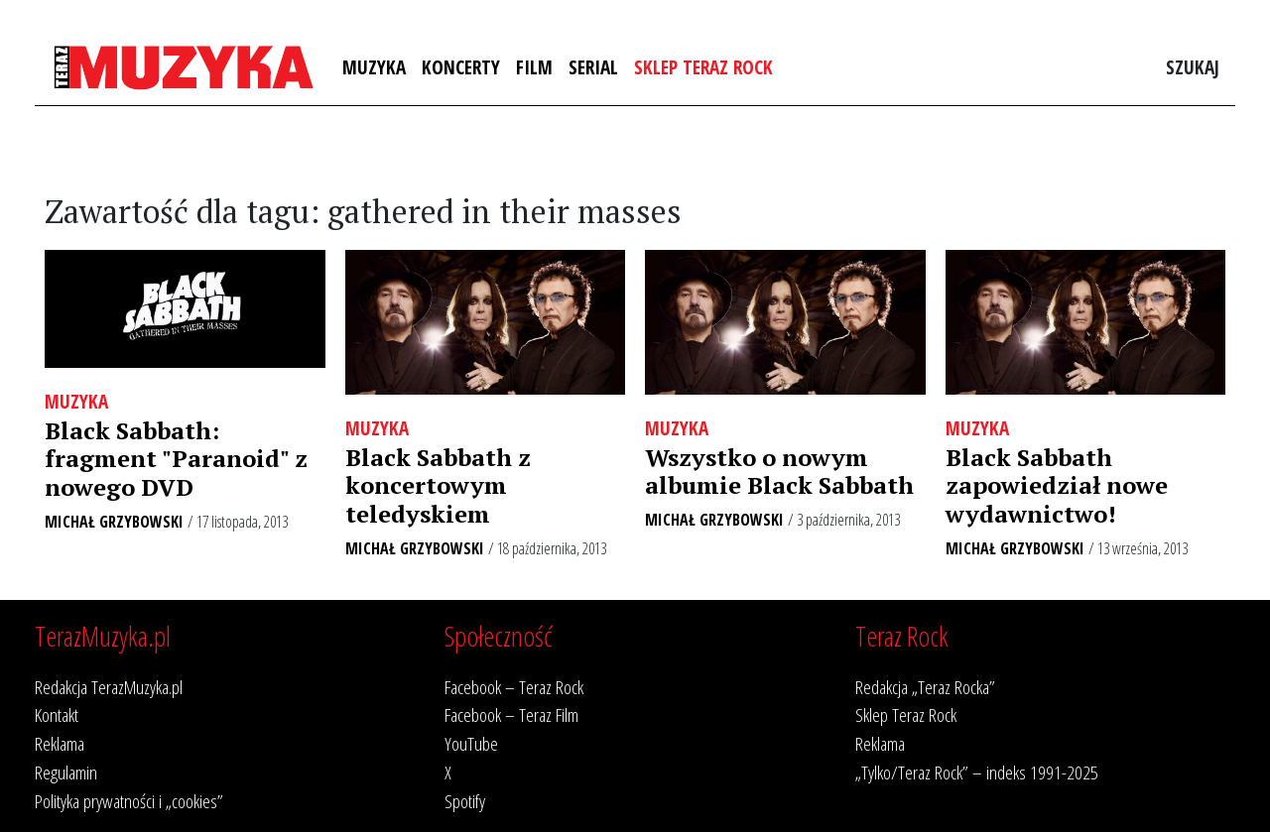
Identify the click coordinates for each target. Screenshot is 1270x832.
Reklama (59, 743)
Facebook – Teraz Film (511, 714)
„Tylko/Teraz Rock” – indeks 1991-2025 (976, 772)
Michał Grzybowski (114, 522)
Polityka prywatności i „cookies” (129, 800)
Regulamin (66, 772)
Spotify (464, 800)
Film (534, 67)
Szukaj (1192, 67)
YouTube (471, 743)
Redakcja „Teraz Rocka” (925, 686)
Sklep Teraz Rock (703, 67)
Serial (593, 67)
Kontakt (56, 714)
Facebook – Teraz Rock (513, 686)
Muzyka (374, 67)
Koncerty (461, 67)
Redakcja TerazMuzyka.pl (109, 686)
